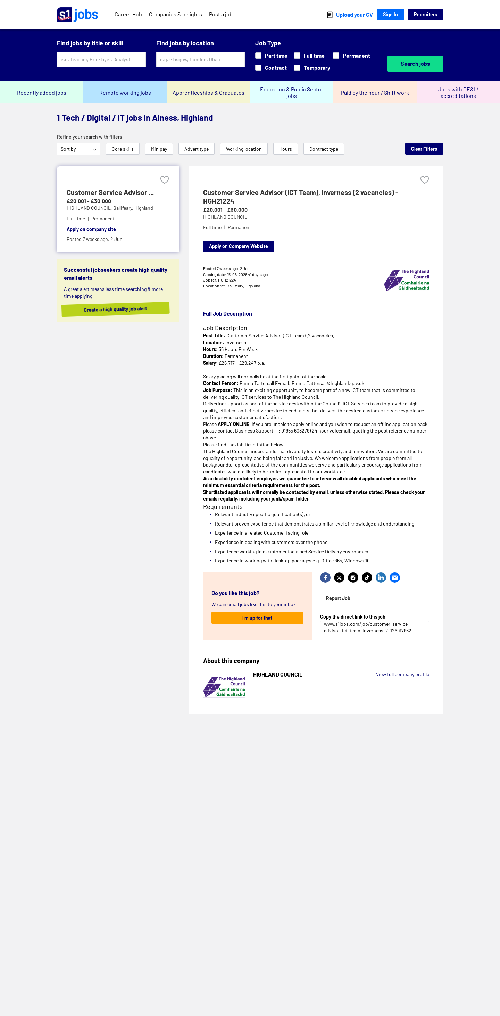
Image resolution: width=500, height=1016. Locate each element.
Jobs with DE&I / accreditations (458, 92)
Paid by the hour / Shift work (375, 92)
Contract (271, 67)
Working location (244, 149)
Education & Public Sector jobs (291, 92)
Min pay (159, 149)
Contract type (323, 149)
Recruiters (425, 14)
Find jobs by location (185, 43)
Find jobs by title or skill (90, 43)
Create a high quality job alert (123, 309)
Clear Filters (424, 149)
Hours (285, 149)
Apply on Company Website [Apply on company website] (238, 246)
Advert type (196, 149)
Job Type (268, 43)
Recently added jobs (41, 92)
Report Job (338, 598)
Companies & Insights (175, 14)
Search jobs (415, 63)
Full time (309, 55)
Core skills (123, 149)
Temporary (312, 67)
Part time (271, 55)
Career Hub (128, 14)
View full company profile (402, 674)
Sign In (390, 14)
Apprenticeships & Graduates (208, 92)
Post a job (221, 14)
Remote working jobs (125, 92)
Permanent (351, 55)
